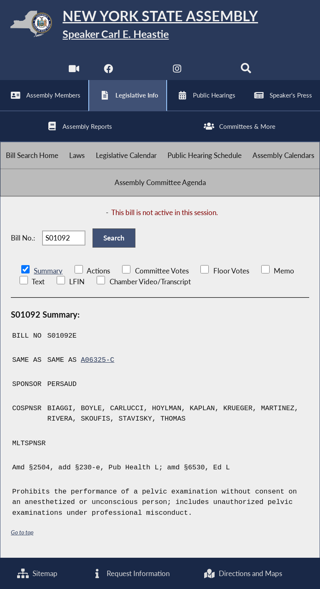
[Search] (246, 70)
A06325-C (97, 360)
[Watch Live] (74, 70)
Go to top (22, 532)
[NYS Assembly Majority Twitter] (142, 70)
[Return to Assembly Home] (160, 25)
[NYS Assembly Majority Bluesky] (211, 70)
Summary (48, 270)
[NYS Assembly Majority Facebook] (108, 70)
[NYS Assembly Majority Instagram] (177, 70)
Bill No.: (23, 237)
